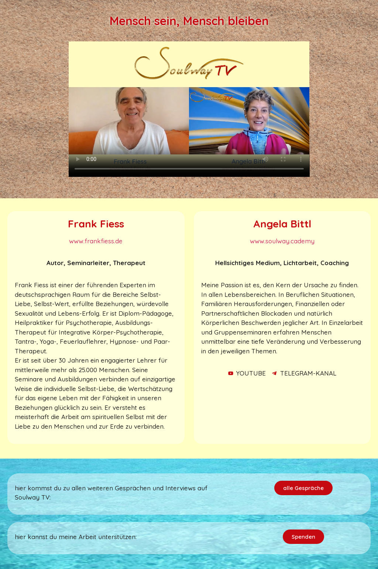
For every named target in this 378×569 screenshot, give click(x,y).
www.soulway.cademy (282, 241)
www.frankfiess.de (96, 241)
